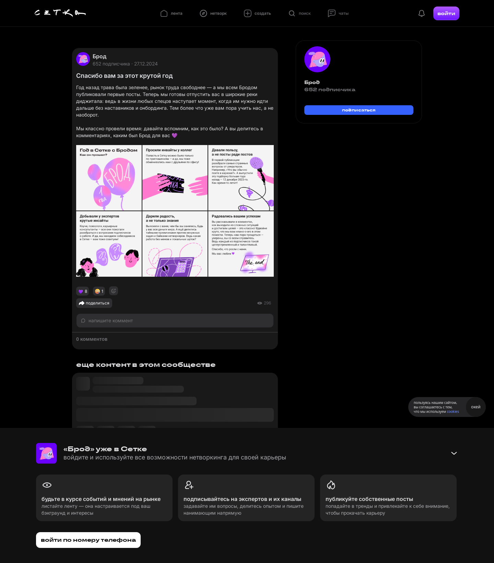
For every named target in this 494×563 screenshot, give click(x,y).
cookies (453, 411)
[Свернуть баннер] (454, 453)
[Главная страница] (60, 13)
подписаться (359, 110)
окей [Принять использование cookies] (475, 407)
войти (446, 13)
